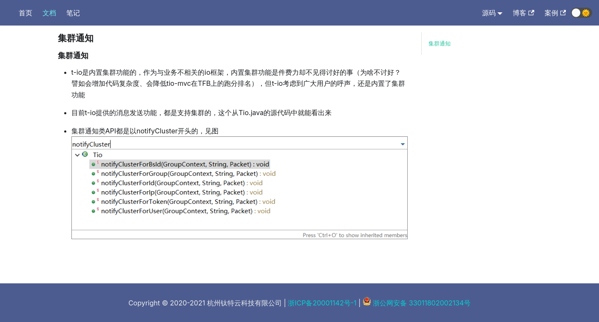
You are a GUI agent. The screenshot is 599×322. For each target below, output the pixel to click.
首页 (25, 12)
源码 (489, 12)
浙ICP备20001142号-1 (322, 303)
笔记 (73, 12)
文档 (49, 12)
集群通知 (440, 43)
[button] (581, 13)
